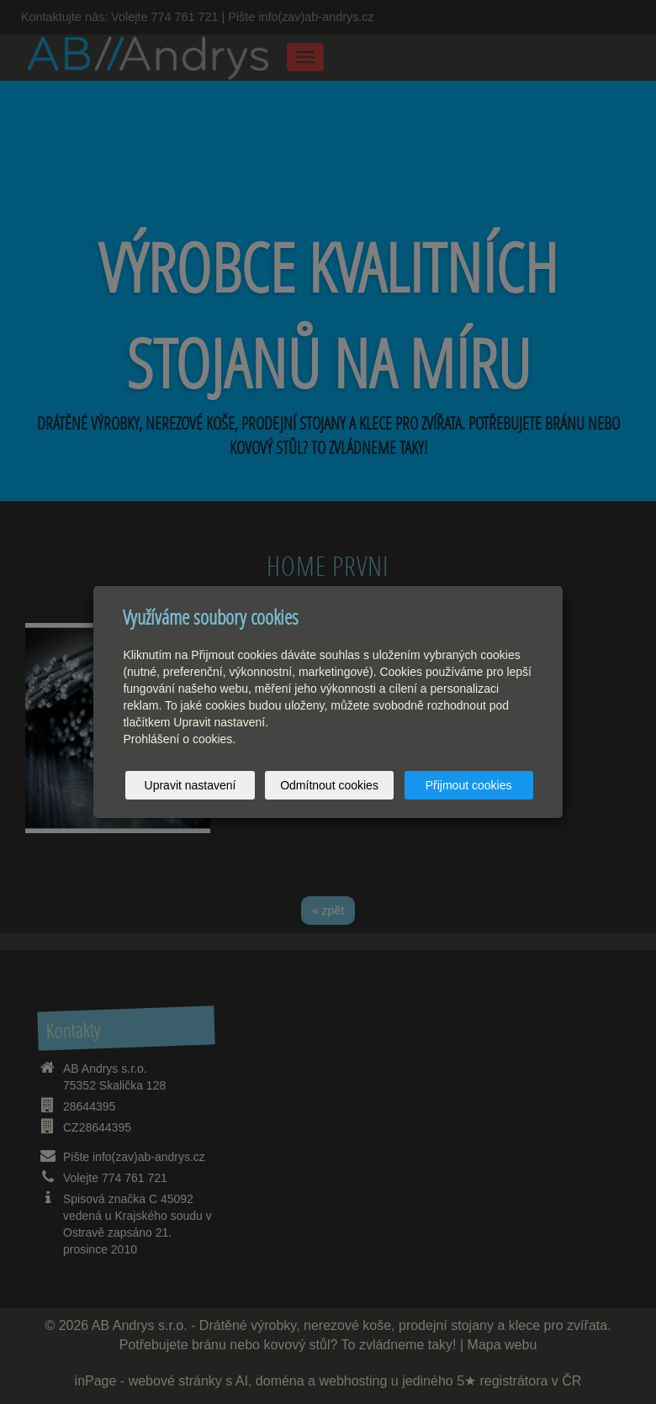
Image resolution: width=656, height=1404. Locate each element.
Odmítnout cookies (329, 785)
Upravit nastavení (190, 785)
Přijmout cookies (469, 785)
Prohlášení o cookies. (179, 739)
